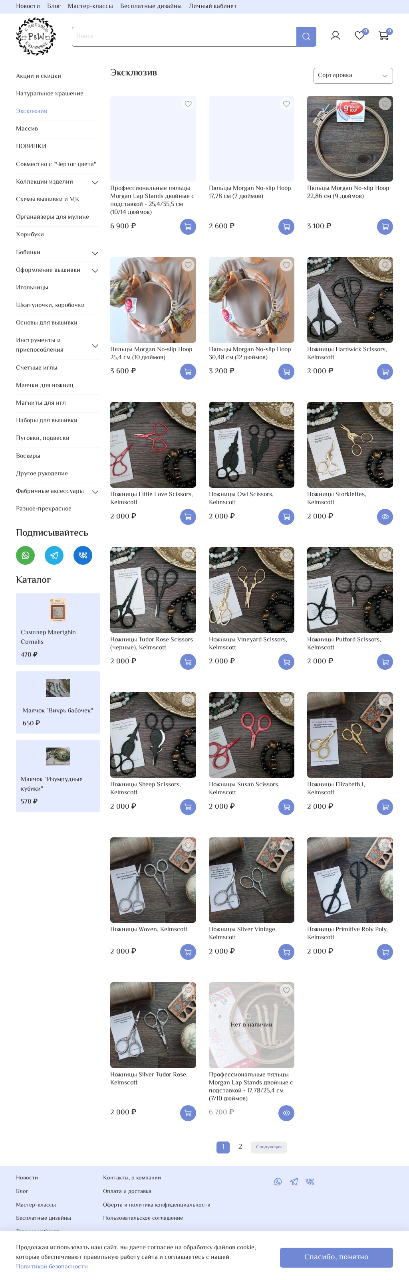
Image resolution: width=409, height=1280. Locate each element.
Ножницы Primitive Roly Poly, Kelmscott (347, 934)
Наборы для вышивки (46, 421)
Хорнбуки (30, 235)
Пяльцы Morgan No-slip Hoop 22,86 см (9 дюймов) (348, 193)
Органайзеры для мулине (52, 217)
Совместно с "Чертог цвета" (56, 165)
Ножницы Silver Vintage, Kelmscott (243, 934)
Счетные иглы (37, 368)
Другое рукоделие (42, 474)
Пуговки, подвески (42, 438)
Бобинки (28, 253)
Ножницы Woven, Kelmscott (148, 930)
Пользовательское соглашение (143, 1218)
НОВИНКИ (31, 147)
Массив (27, 129)
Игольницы (32, 288)
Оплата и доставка (127, 1191)
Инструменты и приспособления (40, 345)
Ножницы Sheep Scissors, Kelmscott (145, 789)
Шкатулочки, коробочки (50, 306)
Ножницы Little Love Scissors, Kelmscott (151, 499)
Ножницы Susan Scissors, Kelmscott (244, 789)
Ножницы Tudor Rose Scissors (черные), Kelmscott (151, 644)
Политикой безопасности (52, 1267)
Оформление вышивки (48, 270)
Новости (28, 7)
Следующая (269, 1147)
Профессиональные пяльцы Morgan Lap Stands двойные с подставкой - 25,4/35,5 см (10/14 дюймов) (152, 201)
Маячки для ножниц (44, 386)
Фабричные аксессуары (50, 492)
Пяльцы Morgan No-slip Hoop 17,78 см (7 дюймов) (250, 193)
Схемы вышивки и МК (47, 200)
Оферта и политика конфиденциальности (156, 1205)
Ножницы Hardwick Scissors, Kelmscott (347, 354)
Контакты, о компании (132, 1178)
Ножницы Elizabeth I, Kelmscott (336, 789)
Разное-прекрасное (43, 509)
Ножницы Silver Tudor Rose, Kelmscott (149, 1079)
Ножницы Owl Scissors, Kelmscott (241, 499)
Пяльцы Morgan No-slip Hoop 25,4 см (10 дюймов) (151, 354)
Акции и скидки (38, 76)
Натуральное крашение (49, 94)
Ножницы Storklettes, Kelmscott (336, 499)
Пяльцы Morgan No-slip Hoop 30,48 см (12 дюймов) (250, 354)
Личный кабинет (213, 7)
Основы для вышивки (46, 323)
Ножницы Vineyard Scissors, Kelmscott (248, 644)
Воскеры (28, 456)
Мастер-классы (90, 7)
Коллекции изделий (44, 182)
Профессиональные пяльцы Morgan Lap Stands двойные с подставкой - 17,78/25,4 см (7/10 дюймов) (251, 1087)
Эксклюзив (31, 112)
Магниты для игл (41, 403)
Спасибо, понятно (336, 1257)
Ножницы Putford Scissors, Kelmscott (344, 644)
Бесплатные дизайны (151, 7)
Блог (54, 7)
